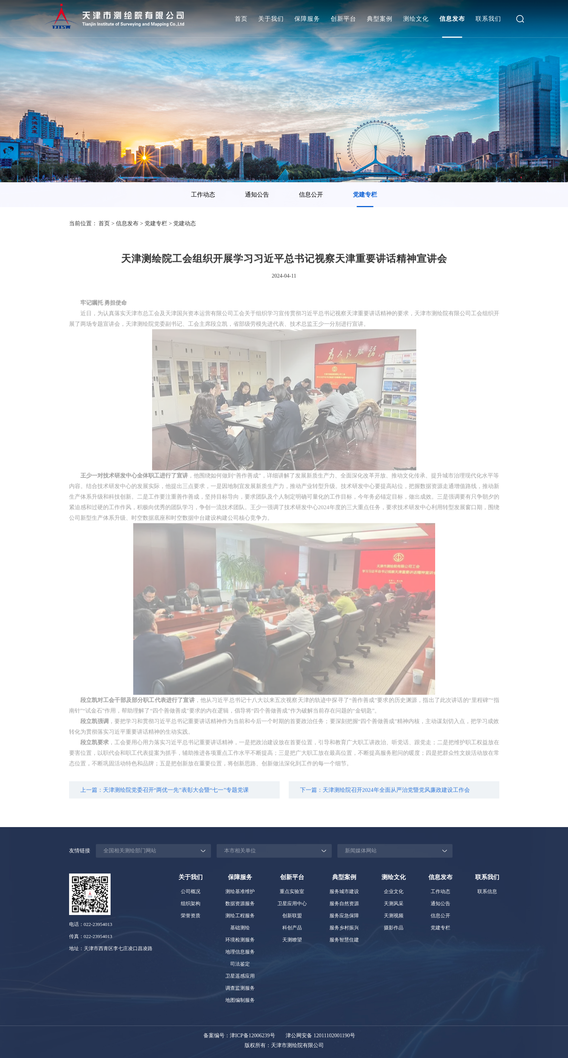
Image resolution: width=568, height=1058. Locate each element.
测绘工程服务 (240, 915)
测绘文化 (416, 18)
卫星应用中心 (292, 903)
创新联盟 (292, 915)
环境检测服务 (240, 940)
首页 (241, 18)
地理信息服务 (240, 952)
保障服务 (307, 18)
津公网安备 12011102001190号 (320, 1035)
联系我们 (488, 18)
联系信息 (487, 891)
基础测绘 (240, 927)
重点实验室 (292, 891)
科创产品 (292, 927)
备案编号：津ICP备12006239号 (239, 1035)
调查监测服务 (240, 988)
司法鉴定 (240, 964)
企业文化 (393, 891)
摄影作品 (393, 927)
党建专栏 (365, 194)
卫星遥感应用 (240, 976)
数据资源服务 (240, 903)
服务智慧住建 (344, 940)
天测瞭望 (292, 940)
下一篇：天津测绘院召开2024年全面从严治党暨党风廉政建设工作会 (385, 795)
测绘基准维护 (240, 891)
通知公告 (257, 194)
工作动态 (203, 194)
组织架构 (190, 903)
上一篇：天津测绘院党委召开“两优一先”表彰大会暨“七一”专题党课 (164, 795)
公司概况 (190, 891)
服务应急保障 (344, 915)
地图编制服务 (240, 1000)
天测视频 (393, 915)
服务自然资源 (344, 903)
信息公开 (311, 194)
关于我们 (271, 18)
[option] (203, 194)
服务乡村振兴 (344, 927)
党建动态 (184, 224)
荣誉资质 (190, 915)
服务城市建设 (344, 891)
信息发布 (452, 18)
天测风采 (393, 903)
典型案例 (380, 18)
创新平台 (343, 18)
